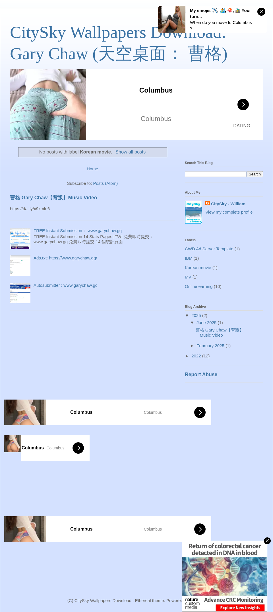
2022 (196, 355)
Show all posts (130, 151)
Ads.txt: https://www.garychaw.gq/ (65, 257)
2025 (196, 315)
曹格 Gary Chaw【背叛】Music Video (53, 197)
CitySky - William (228, 203)
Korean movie (198, 267)
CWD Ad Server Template (209, 248)
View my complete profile (229, 212)
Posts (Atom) (105, 183)
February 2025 (211, 345)
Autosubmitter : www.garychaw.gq (66, 285)
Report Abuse (201, 374)
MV (188, 277)
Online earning (199, 286)
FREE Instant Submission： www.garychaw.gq (78, 230)
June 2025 (207, 322)
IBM (189, 258)
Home (92, 168)
